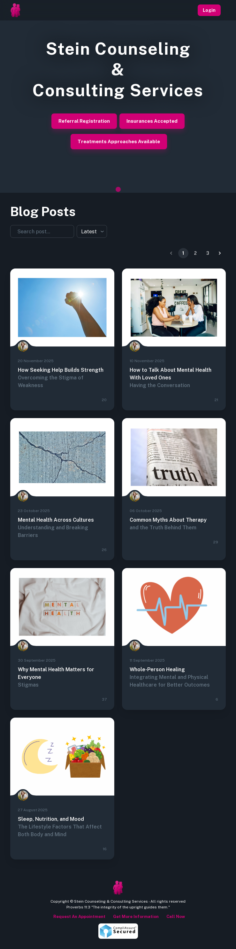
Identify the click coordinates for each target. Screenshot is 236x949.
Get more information (135, 917)
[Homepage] (15, 10)
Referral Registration (84, 121)
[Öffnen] (71, 231)
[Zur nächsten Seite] (220, 253)
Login (209, 10)
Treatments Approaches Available (119, 141)
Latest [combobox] (89, 232)
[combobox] (38, 231)
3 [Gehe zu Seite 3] (207, 253)
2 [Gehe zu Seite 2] (195, 253)
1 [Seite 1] (183, 253)
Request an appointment (78, 917)
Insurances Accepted (152, 121)
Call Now (175, 917)
